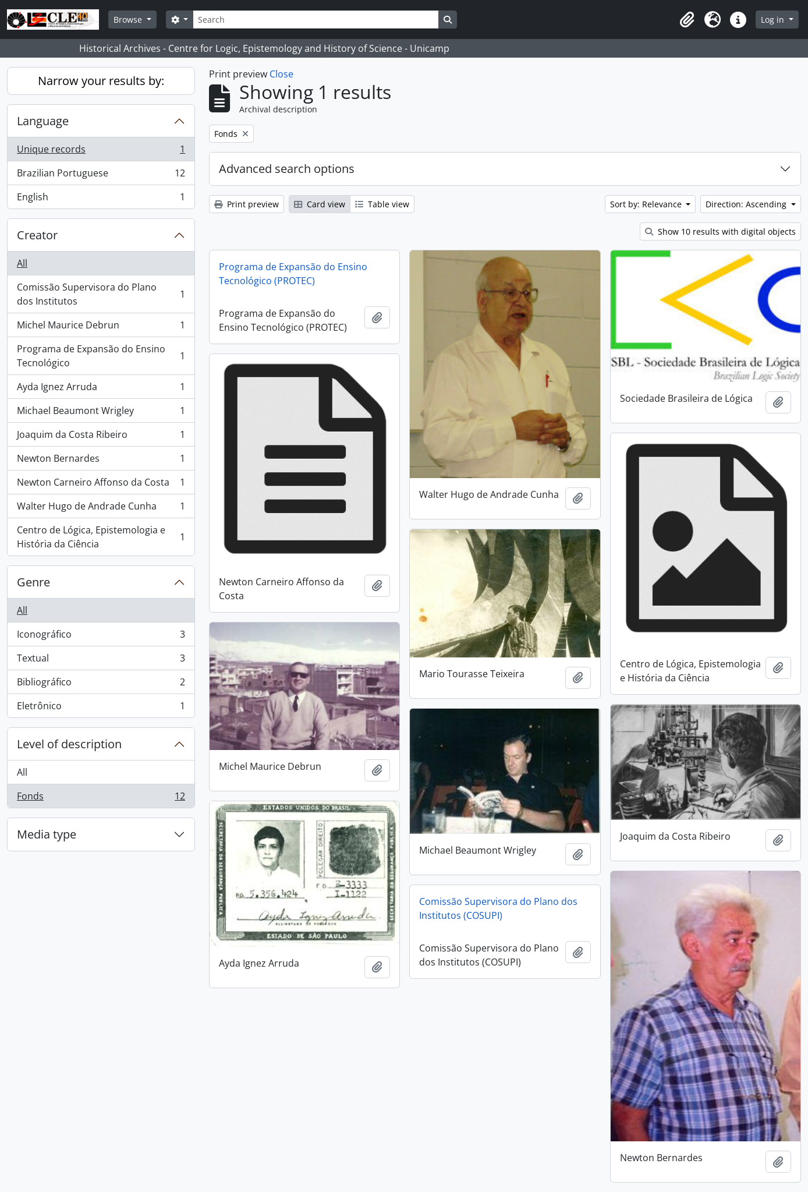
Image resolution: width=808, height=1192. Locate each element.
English (100, 199)
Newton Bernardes (100, 461)
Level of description (69, 744)
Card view (319, 204)
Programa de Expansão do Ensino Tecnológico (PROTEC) (293, 273)
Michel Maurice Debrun (100, 327)
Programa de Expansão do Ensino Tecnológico (100, 355)
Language (43, 121)
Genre (33, 582)
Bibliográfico (100, 684)
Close (281, 74)
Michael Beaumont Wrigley (100, 413)
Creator (37, 235)
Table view (382, 204)
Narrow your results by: (101, 81)
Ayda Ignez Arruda (100, 389)
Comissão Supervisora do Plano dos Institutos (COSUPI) (498, 908)
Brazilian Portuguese (100, 175)
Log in (773, 19)
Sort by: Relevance (647, 204)
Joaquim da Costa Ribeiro (100, 437)
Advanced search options (287, 168)
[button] (687, 20)
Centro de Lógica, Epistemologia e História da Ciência (100, 537)
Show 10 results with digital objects (720, 231)
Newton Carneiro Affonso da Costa (100, 484)
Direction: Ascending (747, 204)
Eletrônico (100, 708)
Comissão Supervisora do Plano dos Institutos (100, 294)
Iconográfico (100, 636)
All (22, 263)
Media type (46, 834)
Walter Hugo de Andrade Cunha (100, 508)
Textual (100, 660)
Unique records (100, 151)
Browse (129, 19)
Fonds (100, 798)
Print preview (246, 204)
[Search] (315, 19)
